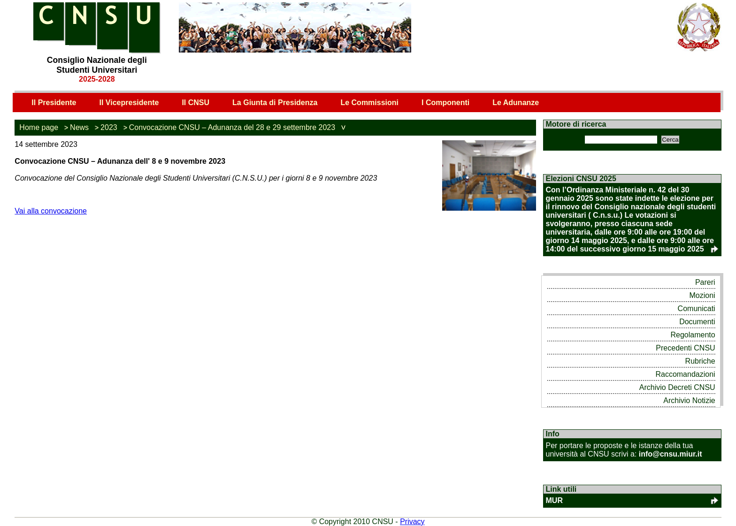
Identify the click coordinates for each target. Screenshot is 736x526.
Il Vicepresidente (129, 103)
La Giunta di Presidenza (274, 103)
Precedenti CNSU (685, 348)
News (79, 127)
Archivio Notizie (689, 400)
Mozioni (702, 295)
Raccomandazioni (685, 374)
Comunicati (696, 309)
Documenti (697, 322)
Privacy (412, 522)
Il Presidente (53, 103)
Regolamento (692, 335)
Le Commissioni (369, 103)
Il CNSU (195, 103)
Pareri (705, 282)
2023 (108, 127)
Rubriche (700, 361)
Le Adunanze (515, 103)
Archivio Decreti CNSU (677, 387)
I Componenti (445, 103)
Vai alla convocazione (51, 211)
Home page (38, 127)
